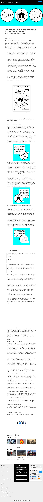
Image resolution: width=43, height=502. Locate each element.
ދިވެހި (9, 38)
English (11, 38)
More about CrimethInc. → (23, 475)
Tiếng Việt (4, 495)
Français (2, 488)
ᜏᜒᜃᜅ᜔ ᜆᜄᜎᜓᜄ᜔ (9, 496)
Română (4, 493)
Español (5, 487)
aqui (21, 80)
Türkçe (10, 491)
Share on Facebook (23, 423)
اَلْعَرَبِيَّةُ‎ (7, 493)
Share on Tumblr (25, 423)
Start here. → (25, 479)
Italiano (13, 38)
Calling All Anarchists (11, 437)
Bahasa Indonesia (10, 490)
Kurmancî (2, 496)
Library (4, 2)
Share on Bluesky (19, 423)
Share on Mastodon (20, 423)
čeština (2, 491)
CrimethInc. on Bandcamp (40, 476)
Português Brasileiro (7, 488)
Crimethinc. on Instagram (34, 476)
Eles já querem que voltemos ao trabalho (20, 299)
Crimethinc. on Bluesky (35, 476)
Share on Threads (22, 423)
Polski (5, 489)
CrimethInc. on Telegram (30, 478)
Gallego (11, 495)
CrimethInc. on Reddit (37, 478)
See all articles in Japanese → (5, 3)
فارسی (2, 492)
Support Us (40, 1)
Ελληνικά (7, 489)
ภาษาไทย (7, 494)
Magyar (5, 491)
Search (13, 2)
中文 (6, 490)
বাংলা (9, 493)
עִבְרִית (4, 494)
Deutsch (7, 38)
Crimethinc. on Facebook (32, 476)
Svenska (11, 493)
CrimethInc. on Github (37, 476)
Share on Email (17, 423)
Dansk (2, 494)
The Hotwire (3, 483)
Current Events (10, 449)
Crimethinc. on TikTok (32, 478)
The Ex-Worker (3, 482)
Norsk (5, 496)
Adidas (8, 69)
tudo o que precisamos (23, 393)
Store (11, 2)
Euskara (7, 491)
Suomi (10, 489)
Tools (6, 2)
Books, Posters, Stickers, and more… (6, 485)
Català (7, 495)
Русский (2, 489)
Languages (16, 2)
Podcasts (8, 2)
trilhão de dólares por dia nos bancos (20, 288)
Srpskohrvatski (9, 492)
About (19, 2)
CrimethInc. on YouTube (35, 478)
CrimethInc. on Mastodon (30, 476)
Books (1, 2)
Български (4, 490)
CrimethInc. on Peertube (34, 478)
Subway (25, 67)
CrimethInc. (3, 1)
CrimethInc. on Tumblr (39, 476)
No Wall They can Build (9, 482)
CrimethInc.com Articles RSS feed (39, 478)
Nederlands (5, 492)
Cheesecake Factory (31, 67)
